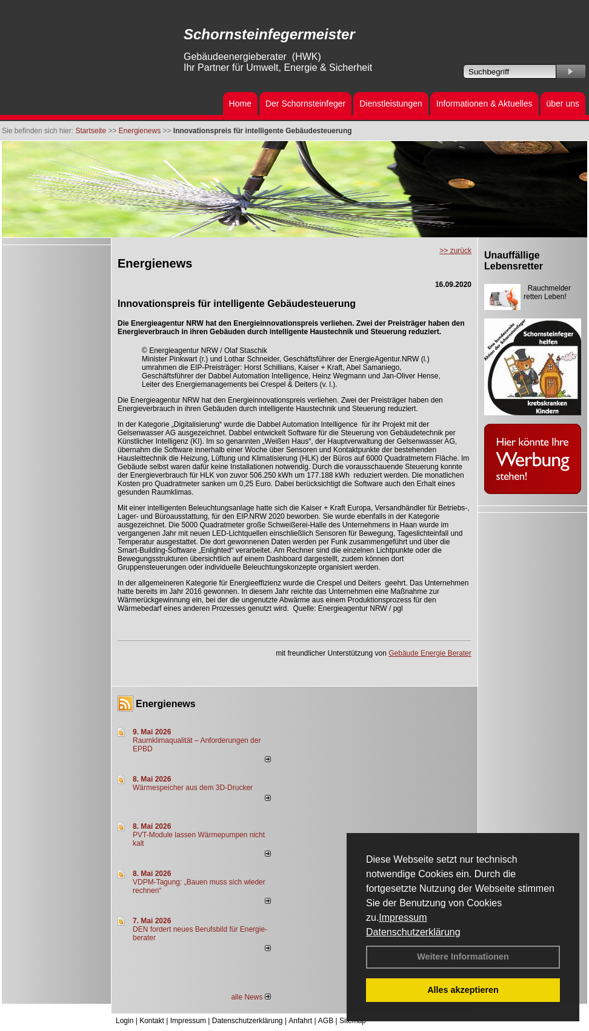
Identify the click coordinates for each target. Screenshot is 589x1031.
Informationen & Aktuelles (484, 103)
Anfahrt (300, 1020)
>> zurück (455, 250)
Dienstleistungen (390, 103)
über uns (563, 103)
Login (124, 1020)
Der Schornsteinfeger (305, 103)
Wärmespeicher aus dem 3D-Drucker (193, 787)
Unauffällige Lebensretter (513, 260)
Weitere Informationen (463, 956)
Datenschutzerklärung (413, 932)
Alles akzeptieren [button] (463, 990)
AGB (325, 1020)
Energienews (166, 704)
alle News (250, 997)
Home (240, 103)
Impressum (403, 917)
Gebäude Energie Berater (429, 653)
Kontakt (151, 1020)
